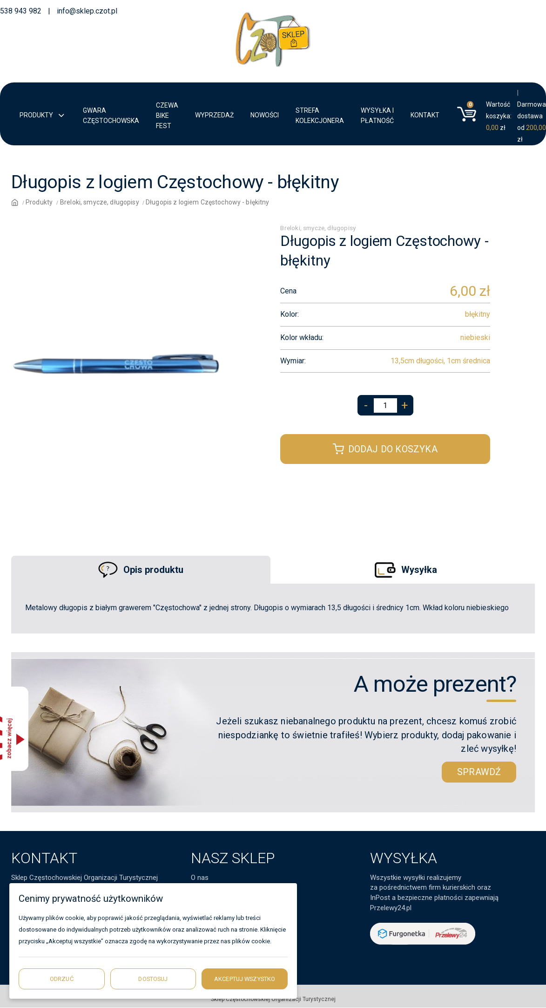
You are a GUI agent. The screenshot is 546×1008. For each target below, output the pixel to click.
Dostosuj (153, 978)
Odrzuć (62, 978)
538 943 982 (20, 11)
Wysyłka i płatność (377, 115)
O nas (200, 877)
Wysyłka (405, 569)
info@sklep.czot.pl (87, 11)
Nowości (264, 115)
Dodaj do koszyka (385, 449)
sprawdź (479, 771)
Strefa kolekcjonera (320, 115)
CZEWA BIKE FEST (167, 115)
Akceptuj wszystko (244, 978)
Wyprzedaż (214, 115)
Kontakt (425, 115)
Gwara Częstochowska (111, 115)
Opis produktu (140, 569)
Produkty (43, 116)
